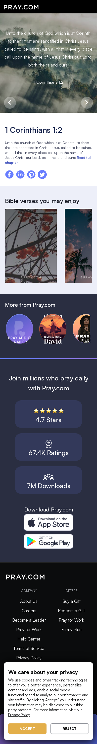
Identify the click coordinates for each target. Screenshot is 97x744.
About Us (29, 601)
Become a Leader (29, 620)
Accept (27, 728)
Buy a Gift (71, 601)
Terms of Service (28, 648)
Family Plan (71, 629)
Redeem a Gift (71, 610)
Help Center (28, 639)
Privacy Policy (29, 657)
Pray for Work (29, 629)
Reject (70, 728)
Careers (29, 610)
